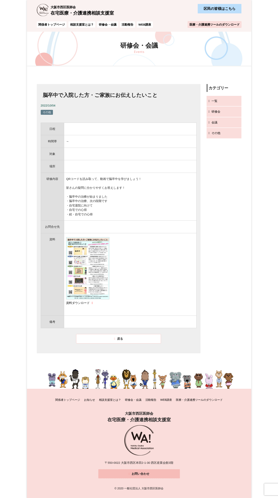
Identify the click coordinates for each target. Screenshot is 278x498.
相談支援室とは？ (82, 24)
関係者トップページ (51, 24)
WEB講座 (145, 24)
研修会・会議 (107, 24)
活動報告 (127, 24)
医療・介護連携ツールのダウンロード (214, 24)
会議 (214, 122)
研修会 (216, 111)
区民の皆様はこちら (220, 9)
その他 (216, 133)
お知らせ (89, 399)
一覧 (214, 101)
